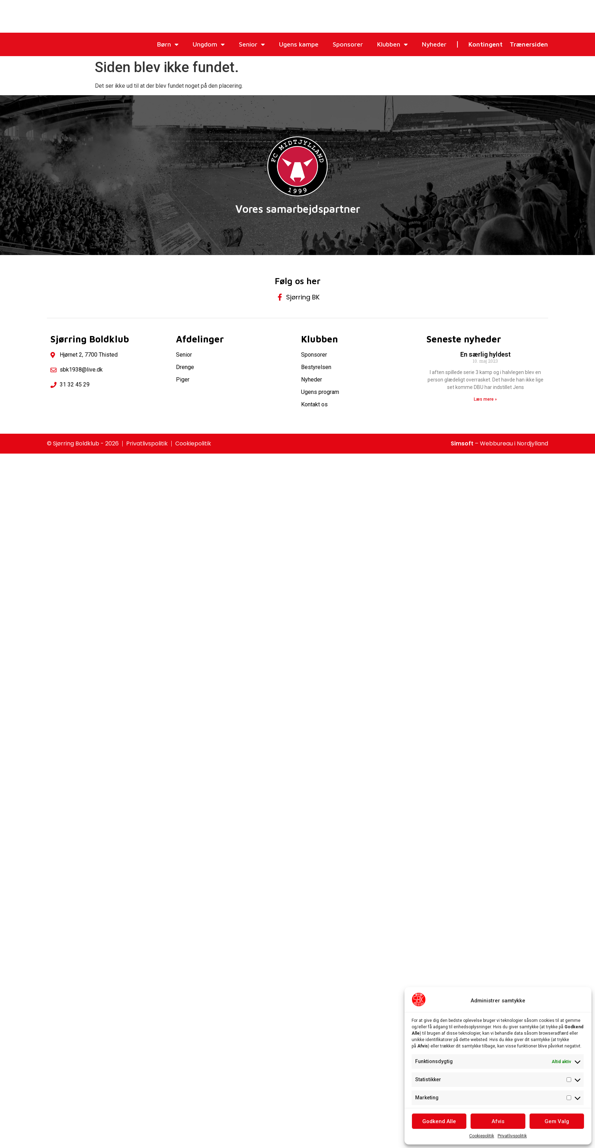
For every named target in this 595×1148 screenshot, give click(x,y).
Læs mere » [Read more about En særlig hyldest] (485, 399)
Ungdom (209, 44)
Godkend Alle (439, 1121)
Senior (252, 44)
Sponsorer (348, 44)
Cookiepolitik (481, 1135)
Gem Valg (557, 1121)
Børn (167, 44)
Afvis (498, 1121)
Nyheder (434, 44)
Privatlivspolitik (512, 1135)
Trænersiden (529, 44)
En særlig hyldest (485, 354)
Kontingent (485, 44)
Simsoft (462, 443)
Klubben (392, 44)
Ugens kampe (298, 44)
